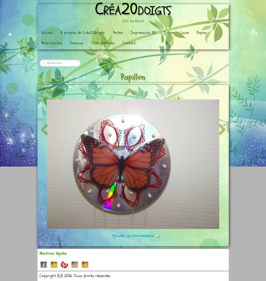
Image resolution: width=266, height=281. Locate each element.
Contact (129, 43)
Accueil (47, 32)
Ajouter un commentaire (133, 236)
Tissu (168, 32)
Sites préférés (103, 43)
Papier (202, 32)
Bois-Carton (51, 43)
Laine (184, 32)
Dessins (76, 43)
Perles (118, 32)
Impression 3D (143, 32)
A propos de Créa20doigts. (82, 32)
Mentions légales (53, 253)
